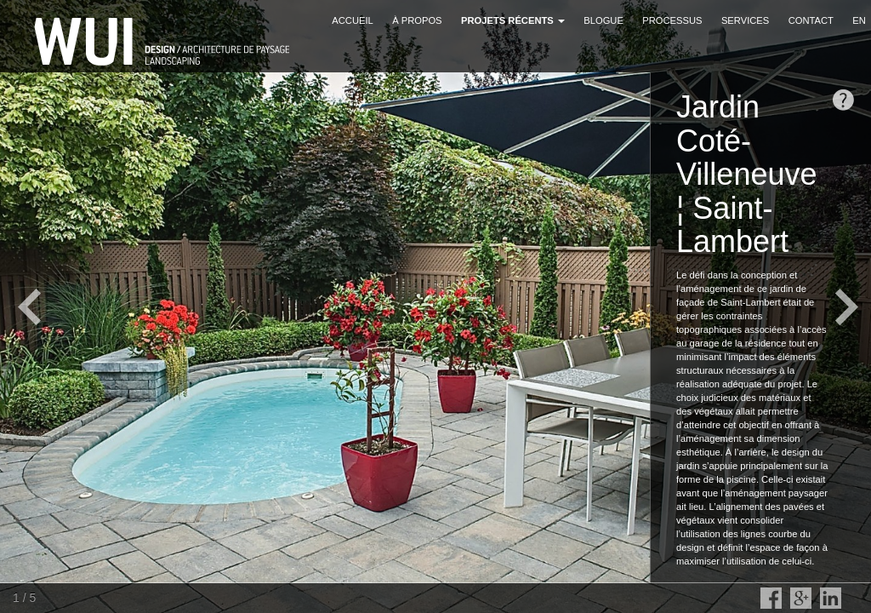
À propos (416, 20)
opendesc (843, 100)
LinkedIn (830, 598)
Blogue (603, 20)
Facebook (771, 598)
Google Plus (800, 598)
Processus (672, 20)
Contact (811, 20)
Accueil (352, 20)
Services (745, 20)
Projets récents (513, 20)
